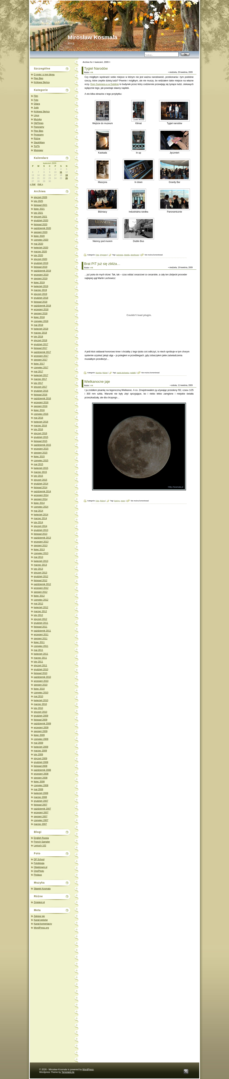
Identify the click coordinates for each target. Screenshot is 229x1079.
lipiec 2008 (39, 781)
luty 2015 (38, 476)
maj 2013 (38, 557)
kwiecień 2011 (41, 654)
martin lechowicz (123, 373)
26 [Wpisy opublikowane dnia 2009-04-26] (66, 178)
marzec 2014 (40, 518)
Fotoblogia (39, 863)
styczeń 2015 (40, 480)
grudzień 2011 (41, 623)
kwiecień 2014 (41, 514)
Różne (37, 138)
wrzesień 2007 (41, 812)
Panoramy (39, 127)
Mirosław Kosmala (92, 37)
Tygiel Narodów (96, 68)
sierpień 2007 (40, 816)
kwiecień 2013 (41, 561)
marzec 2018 (40, 333)
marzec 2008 (40, 797)
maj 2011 (38, 650)
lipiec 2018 (39, 317)
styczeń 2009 (40, 758)
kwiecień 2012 (41, 607)
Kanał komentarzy (43, 923)
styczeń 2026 (40, 197)
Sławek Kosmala (42, 888)
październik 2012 (42, 584)
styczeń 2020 (40, 259)
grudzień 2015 (41, 437)
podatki (133, 373)
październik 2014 (42, 491)
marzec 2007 (40, 824)
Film (36, 96)
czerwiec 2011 (41, 646)
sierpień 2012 (40, 592)
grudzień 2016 (41, 391)
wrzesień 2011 (41, 634)
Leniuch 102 (40, 845)
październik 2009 (42, 723)
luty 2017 (38, 383)
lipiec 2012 (39, 596)
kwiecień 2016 (41, 422)
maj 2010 (38, 696)
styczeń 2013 (40, 572)
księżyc (117, 501)
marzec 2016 (40, 425)
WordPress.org (41, 927)
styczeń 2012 (40, 619)
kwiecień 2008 (41, 793)
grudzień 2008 (41, 762)
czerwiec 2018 (41, 321)
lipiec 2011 (39, 642)
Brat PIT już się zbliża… (102, 264)
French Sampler (42, 841)
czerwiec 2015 (41, 460)
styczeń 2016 (40, 433)
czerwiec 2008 (41, 785)
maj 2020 (38, 244)
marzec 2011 (40, 658)
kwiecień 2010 (41, 700)
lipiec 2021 (39, 209)
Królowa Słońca (41, 82)
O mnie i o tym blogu (44, 74)
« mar (33, 184)
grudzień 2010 (41, 669)
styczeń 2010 (40, 712)
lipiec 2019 (39, 282)
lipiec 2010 (39, 689)
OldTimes (38, 123)
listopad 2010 (40, 673)
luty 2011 (38, 661)
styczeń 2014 (40, 526)
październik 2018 (42, 305)
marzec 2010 (40, 704)
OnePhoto (39, 871)
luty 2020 (38, 255)
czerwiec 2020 (41, 240)
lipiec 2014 (39, 503)
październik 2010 (42, 677)
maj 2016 (38, 418)
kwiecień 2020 (41, 247)
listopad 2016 (40, 394)
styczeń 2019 (40, 294)
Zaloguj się (39, 916)
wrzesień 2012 (41, 588)
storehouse (134, 255)
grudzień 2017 (41, 344)
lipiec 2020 (39, 236)
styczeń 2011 (40, 665)
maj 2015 (38, 464)
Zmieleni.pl (39, 902)
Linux (36, 115)
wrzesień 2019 (41, 274)
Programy (39, 134)
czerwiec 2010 (41, 692)
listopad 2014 (40, 487)
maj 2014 (38, 511)
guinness (119, 255)
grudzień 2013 (41, 530)
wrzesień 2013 (41, 541)
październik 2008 (42, 770)
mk (91, 72)
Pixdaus (38, 874)
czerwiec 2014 (41, 507)
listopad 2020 (40, 224)
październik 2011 (42, 630)
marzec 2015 (40, 472)
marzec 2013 (40, 565)
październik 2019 (42, 270)
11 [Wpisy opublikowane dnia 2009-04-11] (61, 172)
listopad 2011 (40, 626)
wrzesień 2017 (41, 356)
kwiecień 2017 (41, 375)
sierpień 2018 (40, 313)
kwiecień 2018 (41, 329)
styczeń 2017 (40, 387)
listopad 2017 (40, 348)
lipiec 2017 (39, 363)
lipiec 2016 (39, 410)
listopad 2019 (40, 267)
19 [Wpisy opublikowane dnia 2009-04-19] (66, 175)
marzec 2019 (40, 290)
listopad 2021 (40, 205)
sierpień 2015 (40, 452)
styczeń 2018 (40, 340)
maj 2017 (38, 371)
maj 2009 (38, 743)
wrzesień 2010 (41, 681)
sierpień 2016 (40, 406)
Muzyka (38, 119)
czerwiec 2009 (41, 739)
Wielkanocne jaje (97, 382)
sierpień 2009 (40, 731)
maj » (40, 184)
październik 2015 (42, 445)
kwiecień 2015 (41, 468)
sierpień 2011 (40, 638)
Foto (36, 100)
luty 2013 (38, 569)
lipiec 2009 (39, 735)
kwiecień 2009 (41, 747)
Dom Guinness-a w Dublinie (104, 84)
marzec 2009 (40, 750)
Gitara (37, 103)
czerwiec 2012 (41, 600)
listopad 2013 (40, 534)
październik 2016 (42, 398)
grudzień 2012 (41, 576)
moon (123, 501)
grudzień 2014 (41, 483)
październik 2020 (42, 228)
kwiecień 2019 (41, 286)
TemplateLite (67, 1072)
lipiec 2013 (39, 549)
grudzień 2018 (41, 298)
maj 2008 (38, 789)
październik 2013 (42, 537)
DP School (39, 859)
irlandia (126, 255)
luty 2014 (38, 522)
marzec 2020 (40, 251)
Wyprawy (38, 150)
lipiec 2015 (39, 456)
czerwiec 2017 (41, 367)
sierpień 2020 (40, 232)
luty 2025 (38, 201)
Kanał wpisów (41, 920)
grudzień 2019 (41, 263)
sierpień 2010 (40, 685)
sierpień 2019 (40, 278)
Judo (36, 107)
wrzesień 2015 (41, 448)
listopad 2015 (40, 441)
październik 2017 (42, 352)
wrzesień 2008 (41, 774)
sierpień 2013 (40, 545)
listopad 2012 (40, 580)
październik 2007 (42, 808)
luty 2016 (38, 429)
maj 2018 (38, 325)
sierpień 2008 (40, 778)
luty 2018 (38, 336)
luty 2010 (38, 708)
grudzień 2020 (41, 220)
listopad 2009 (40, 719)
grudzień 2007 (41, 801)
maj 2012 (38, 603)
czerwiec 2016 (41, 414)
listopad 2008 (40, 766)
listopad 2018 (40, 302)
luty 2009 (38, 754)
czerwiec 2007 (41, 820)
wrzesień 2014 (41, 495)
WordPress (88, 1069)
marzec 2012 (40, 611)
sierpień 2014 (40, 499)
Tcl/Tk (37, 146)
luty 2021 (38, 213)
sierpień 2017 (40, 359)
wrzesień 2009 (41, 727)
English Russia (41, 838)
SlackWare (39, 142)
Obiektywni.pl (40, 867)
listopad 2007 (40, 804)
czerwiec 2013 (41, 553)
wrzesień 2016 (41, 402)
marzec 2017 (40, 379)
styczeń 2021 (40, 216)
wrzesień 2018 (41, 309)
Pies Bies (38, 78)
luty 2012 (38, 615)
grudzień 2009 (41, 715)
